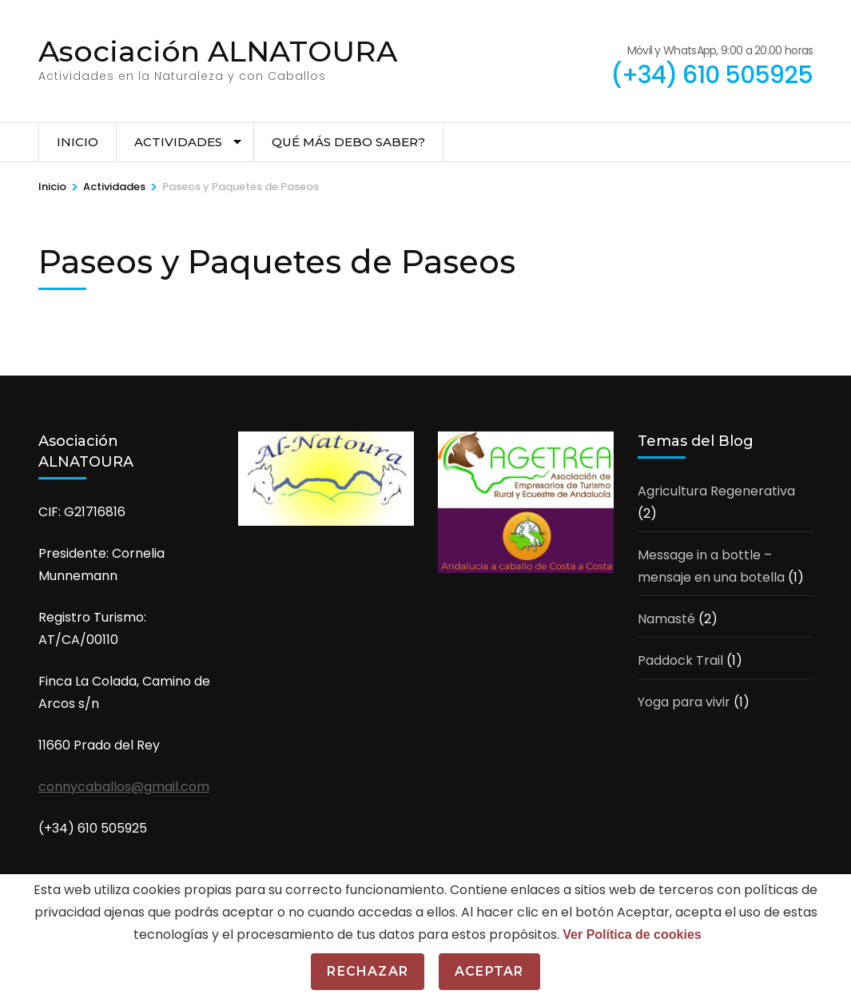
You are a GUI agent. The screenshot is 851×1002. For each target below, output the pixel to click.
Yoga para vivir (684, 702)
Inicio (77, 141)
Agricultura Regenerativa (716, 491)
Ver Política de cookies (632, 934)
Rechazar (367, 971)
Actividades (178, 141)
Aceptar (489, 971)
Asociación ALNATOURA (217, 51)
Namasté (666, 619)
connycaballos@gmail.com (123, 786)
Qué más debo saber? (348, 141)
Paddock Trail (680, 660)
